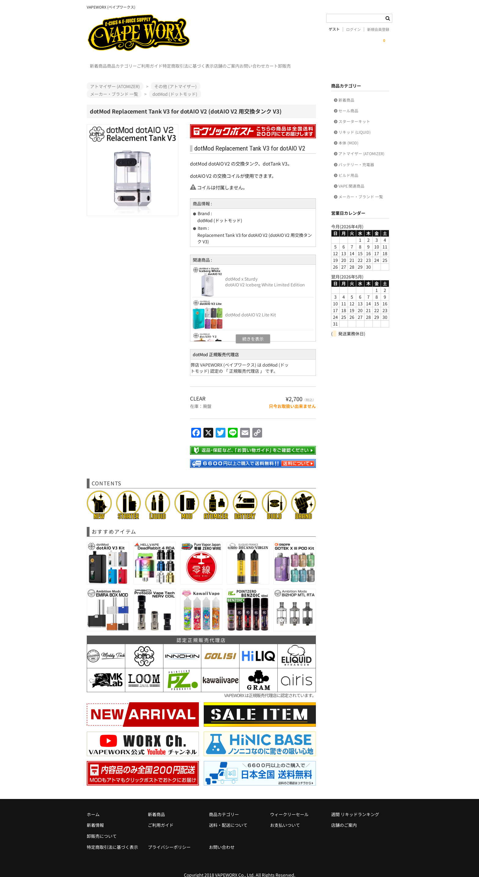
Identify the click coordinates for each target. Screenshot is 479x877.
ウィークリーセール (289, 805)
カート (350, 63)
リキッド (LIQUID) (354, 123)
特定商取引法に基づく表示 (229, 63)
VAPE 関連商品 (351, 177)
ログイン (353, 29)
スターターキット (354, 112)
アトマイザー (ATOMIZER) (361, 144)
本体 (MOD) (348, 134)
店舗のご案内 (280, 63)
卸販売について (102, 827)
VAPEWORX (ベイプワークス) (142, 32)
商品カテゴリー (138, 63)
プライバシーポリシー (169, 838)
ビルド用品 (348, 166)
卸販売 (375, 63)
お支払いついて (285, 816)
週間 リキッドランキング (355, 805)
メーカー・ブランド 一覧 (360, 188)
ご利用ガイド (178, 63)
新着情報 (95, 816)
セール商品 (348, 102)
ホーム (93, 805)
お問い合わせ (318, 63)
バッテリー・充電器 (356, 156)
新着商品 (101, 63)
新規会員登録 (378, 29)
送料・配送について (228, 816)
